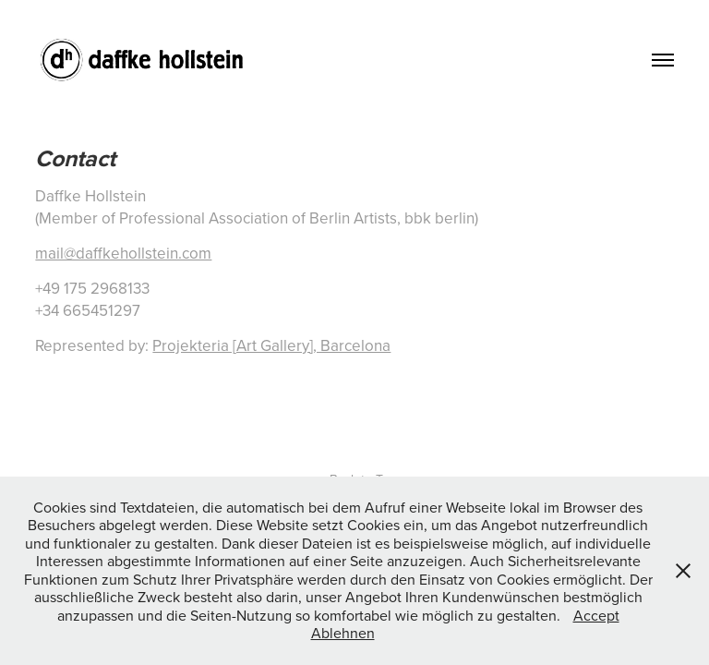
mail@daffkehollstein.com (123, 253)
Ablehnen (343, 633)
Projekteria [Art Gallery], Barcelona (271, 345)
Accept (596, 615)
